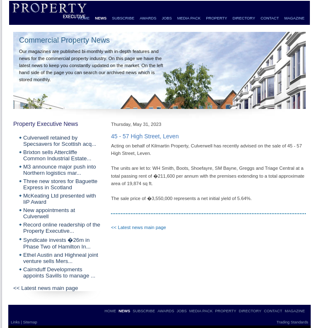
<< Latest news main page (45, 288)
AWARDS (148, 18)
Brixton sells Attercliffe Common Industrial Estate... (57, 155)
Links (16, 322)
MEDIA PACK (189, 18)
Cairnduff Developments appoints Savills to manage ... (59, 272)
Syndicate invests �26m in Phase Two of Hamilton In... (57, 243)
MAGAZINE (294, 18)
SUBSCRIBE (123, 18)
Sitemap (30, 322)
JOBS (167, 18)
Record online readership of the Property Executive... (61, 228)
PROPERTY (216, 18)
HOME (83, 18)
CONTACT (270, 18)
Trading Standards (292, 322)
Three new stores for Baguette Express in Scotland (60, 184)
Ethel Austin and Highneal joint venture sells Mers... (60, 258)
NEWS (100, 18)
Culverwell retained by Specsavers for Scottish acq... (59, 141)
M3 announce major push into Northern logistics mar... (59, 170)
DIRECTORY (243, 18)
